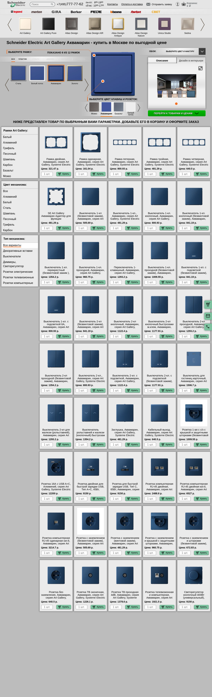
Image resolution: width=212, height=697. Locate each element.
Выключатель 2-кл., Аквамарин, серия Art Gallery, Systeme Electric (90, 378)
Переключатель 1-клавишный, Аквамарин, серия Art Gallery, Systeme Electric (125, 271)
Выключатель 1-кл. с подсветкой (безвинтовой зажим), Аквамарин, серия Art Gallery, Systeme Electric (193, 273)
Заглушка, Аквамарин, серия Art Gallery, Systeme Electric (125, 432)
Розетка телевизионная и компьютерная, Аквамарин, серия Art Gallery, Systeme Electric (159, 596)
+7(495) (70, 4)
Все (5, 191)
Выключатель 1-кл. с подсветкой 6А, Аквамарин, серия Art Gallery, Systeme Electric (56, 325)
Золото (75, 83)
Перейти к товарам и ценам (176, 113)
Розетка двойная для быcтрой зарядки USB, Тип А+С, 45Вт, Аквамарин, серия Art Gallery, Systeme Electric (90, 489)
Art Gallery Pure (48, 33)
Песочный (9, 153)
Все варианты (12, 245)
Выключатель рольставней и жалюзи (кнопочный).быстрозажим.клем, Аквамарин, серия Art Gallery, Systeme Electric (90, 436)
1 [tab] (176, 103)
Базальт (118, 114)
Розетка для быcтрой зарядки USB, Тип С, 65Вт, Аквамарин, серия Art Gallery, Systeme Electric (124, 489)
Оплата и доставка (132, 4)
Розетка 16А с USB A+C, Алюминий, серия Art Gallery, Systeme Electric (56, 486)
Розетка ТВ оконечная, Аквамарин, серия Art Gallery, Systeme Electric (90, 595)
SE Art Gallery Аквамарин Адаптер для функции (56, 216)
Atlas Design (71, 33)
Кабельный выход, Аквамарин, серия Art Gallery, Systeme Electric (159, 432)
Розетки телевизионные (18, 277)
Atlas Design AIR (94, 33)
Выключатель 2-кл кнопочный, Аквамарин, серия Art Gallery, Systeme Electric (125, 325)
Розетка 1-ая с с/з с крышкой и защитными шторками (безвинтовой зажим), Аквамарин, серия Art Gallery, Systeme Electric (193, 436)
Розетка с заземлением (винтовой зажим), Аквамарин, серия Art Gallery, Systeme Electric (124, 542)
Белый (7, 136)
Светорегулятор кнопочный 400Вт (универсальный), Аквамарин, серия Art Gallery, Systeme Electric (193, 598)
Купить (63, 174)
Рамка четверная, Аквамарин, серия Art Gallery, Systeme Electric (193, 162)
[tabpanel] (176, 86)
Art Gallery (25, 33)
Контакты (112, 4)
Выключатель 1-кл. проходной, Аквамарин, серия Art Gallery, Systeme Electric (90, 271)
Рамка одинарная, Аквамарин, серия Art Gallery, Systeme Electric (90, 162)
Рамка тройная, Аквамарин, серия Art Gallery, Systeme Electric (159, 162)
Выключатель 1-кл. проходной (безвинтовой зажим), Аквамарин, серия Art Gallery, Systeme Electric (159, 273)
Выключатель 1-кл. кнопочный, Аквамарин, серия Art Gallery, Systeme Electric (159, 217)
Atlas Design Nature (141, 34)
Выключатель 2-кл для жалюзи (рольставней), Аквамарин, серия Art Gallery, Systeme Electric (56, 433)
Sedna (187, 33)
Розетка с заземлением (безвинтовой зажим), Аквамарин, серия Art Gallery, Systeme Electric (90, 542)
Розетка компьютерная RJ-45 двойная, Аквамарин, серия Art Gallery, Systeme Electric (159, 488)
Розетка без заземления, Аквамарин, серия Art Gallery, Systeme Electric (56, 596)
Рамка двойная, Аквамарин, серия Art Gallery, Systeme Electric (56, 162)
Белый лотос (37, 83)
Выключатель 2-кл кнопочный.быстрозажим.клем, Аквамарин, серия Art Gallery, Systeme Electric (159, 327)
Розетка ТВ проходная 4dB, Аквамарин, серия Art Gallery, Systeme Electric (125, 596)
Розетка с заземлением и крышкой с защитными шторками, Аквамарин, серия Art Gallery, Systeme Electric (159, 544)
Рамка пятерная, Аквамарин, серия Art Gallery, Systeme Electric (124, 162)
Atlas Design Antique (118, 34)
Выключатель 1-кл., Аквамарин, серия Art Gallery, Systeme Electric (124, 216)
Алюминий (10, 142)
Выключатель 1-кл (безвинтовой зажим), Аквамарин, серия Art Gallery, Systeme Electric (90, 217)
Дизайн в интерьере (191, 60)
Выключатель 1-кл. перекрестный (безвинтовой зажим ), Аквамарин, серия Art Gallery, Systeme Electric (56, 273)
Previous (10, 24)
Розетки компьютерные (18, 282)
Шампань (9, 159)
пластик (22, 59)
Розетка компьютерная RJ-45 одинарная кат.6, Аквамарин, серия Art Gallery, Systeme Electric (56, 542)
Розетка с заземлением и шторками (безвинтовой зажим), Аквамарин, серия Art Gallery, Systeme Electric (193, 544)
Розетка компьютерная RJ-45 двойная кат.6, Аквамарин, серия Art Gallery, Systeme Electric (193, 488)
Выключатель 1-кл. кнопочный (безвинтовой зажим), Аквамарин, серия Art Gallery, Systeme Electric (194, 219)
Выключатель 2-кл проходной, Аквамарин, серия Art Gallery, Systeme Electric (194, 325)
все (13, 59)
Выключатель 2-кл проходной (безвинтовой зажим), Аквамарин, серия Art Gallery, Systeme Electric (56, 381)
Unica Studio (164, 33)
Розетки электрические (18, 271)
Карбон (8, 164)
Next (202, 24)
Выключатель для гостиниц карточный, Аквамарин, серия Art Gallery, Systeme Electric (193, 379)
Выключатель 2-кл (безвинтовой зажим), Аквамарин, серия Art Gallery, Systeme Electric (90, 325)
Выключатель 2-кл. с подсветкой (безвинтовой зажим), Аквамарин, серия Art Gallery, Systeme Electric (159, 381)
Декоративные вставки (18, 250)
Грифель (8, 148)
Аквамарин (56, 83)
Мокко (94, 114)
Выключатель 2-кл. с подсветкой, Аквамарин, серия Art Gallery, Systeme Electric (124, 379)
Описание (162, 60)
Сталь (18, 83)
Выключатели (12, 256)
